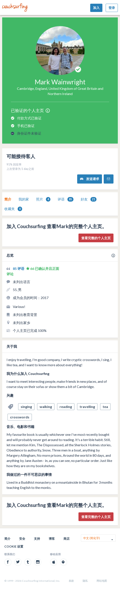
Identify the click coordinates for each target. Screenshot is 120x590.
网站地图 (102, 580)
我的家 (23, 199)
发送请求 (89, 179)
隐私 (85, 580)
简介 (7, 199)
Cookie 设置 (13, 546)
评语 (65, 199)
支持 (37, 538)
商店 (66, 538)
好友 (89, 199)
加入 (96, 8)
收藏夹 (13, 209)
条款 (71, 580)
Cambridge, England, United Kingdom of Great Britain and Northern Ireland (60, 91)
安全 (22, 538)
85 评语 (19, 268)
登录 (111, 8)
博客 (52, 538)
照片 (43, 199)
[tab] (7, 199)
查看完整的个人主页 (96, 238)
